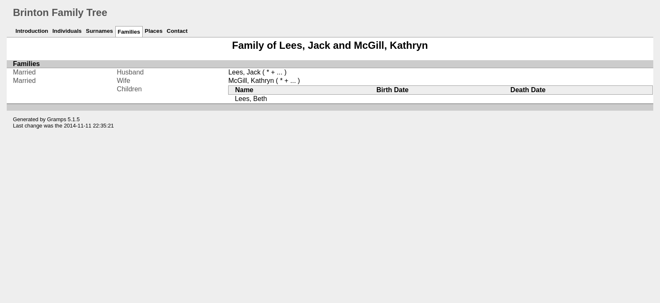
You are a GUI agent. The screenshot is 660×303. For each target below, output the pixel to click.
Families (129, 32)
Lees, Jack (244, 72)
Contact (177, 31)
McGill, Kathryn (251, 80)
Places (153, 31)
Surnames (99, 31)
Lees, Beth (251, 98)
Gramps (57, 119)
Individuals (67, 31)
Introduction (32, 31)
